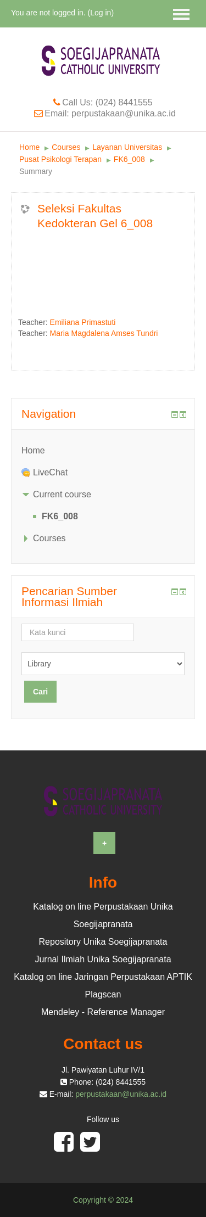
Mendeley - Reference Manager (103, 1012)
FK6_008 (129, 159)
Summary (35, 171)
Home (29, 147)
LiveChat (50, 472)
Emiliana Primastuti (83, 322)
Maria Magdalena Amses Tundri (104, 333)
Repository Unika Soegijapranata (103, 941)
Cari (40, 691)
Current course (62, 494)
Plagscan (103, 994)
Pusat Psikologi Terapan (60, 159)
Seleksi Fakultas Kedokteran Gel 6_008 (95, 215)
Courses (66, 147)
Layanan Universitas (127, 147)
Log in (100, 12)
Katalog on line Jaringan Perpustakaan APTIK (103, 977)
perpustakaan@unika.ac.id (120, 1094)
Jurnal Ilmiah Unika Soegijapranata (103, 959)
